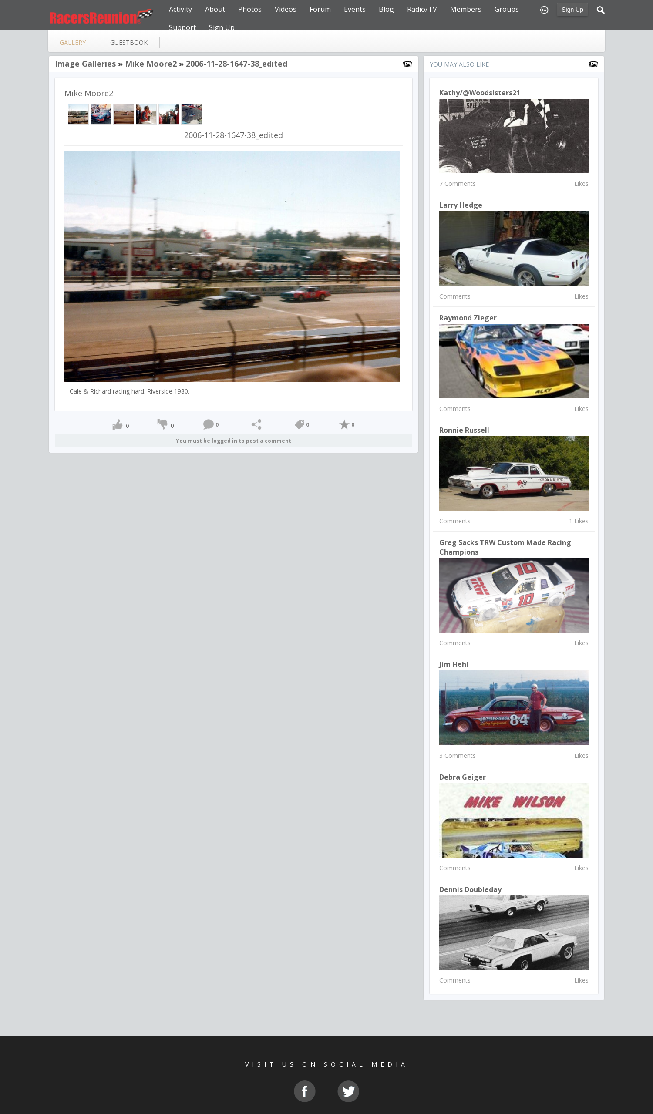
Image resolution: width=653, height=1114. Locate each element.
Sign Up (572, 9)
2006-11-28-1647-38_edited (236, 63)
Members (465, 9)
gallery (73, 42)
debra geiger (462, 777)
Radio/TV (422, 9)
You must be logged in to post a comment (233, 440)
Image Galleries (85, 63)
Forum (320, 9)
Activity (180, 9)
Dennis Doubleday (470, 889)
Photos (250, 9)
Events (355, 9)
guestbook (129, 42)
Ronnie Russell (464, 430)
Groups (507, 9)
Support (182, 27)
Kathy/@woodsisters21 (479, 93)
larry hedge (460, 205)
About (215, 9)
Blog (386, 9)
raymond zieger (468, 318)
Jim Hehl (453, 664)
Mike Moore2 (151, 63)
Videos (285, 9)
